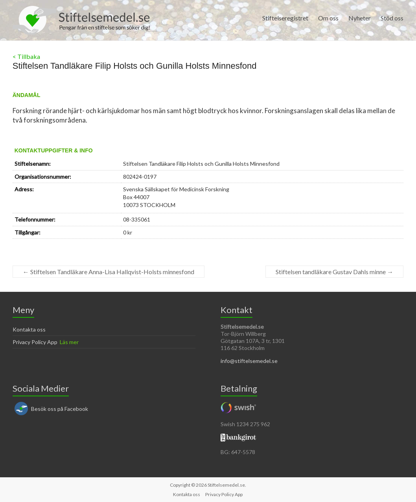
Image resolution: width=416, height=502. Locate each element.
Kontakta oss (29, 329)
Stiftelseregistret (285, 18)
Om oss (328, 18)
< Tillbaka (26, 56)
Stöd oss (392, 18)
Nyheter (359, 18)
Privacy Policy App (35, 342)
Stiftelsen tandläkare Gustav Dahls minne (334, 271)
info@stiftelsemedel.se (249, 360)
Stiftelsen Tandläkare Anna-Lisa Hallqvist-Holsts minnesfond (108, 271)
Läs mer (69, 342)
